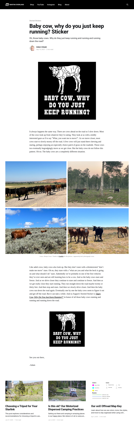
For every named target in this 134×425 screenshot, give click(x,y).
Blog (59, 5)
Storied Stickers (35, 21)
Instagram (51, 5)
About (67, 5)
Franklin (61, 256)
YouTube (40, 5)
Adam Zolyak (41, 47)
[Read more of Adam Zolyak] (32, 48)
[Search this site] (127, 4)
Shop (32, 5)
